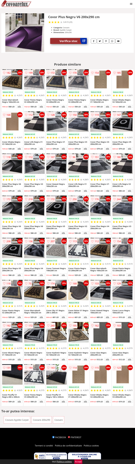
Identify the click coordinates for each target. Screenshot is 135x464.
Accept (78, 461)
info (19, 106)
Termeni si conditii (44, 445)
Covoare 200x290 (41, 419)
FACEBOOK (59, 437)
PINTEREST (74, 437)
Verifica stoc (73, 41)
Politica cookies (91, 445)
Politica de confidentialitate (68, 445)
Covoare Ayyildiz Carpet (17, 419)
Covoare (58, 419)
